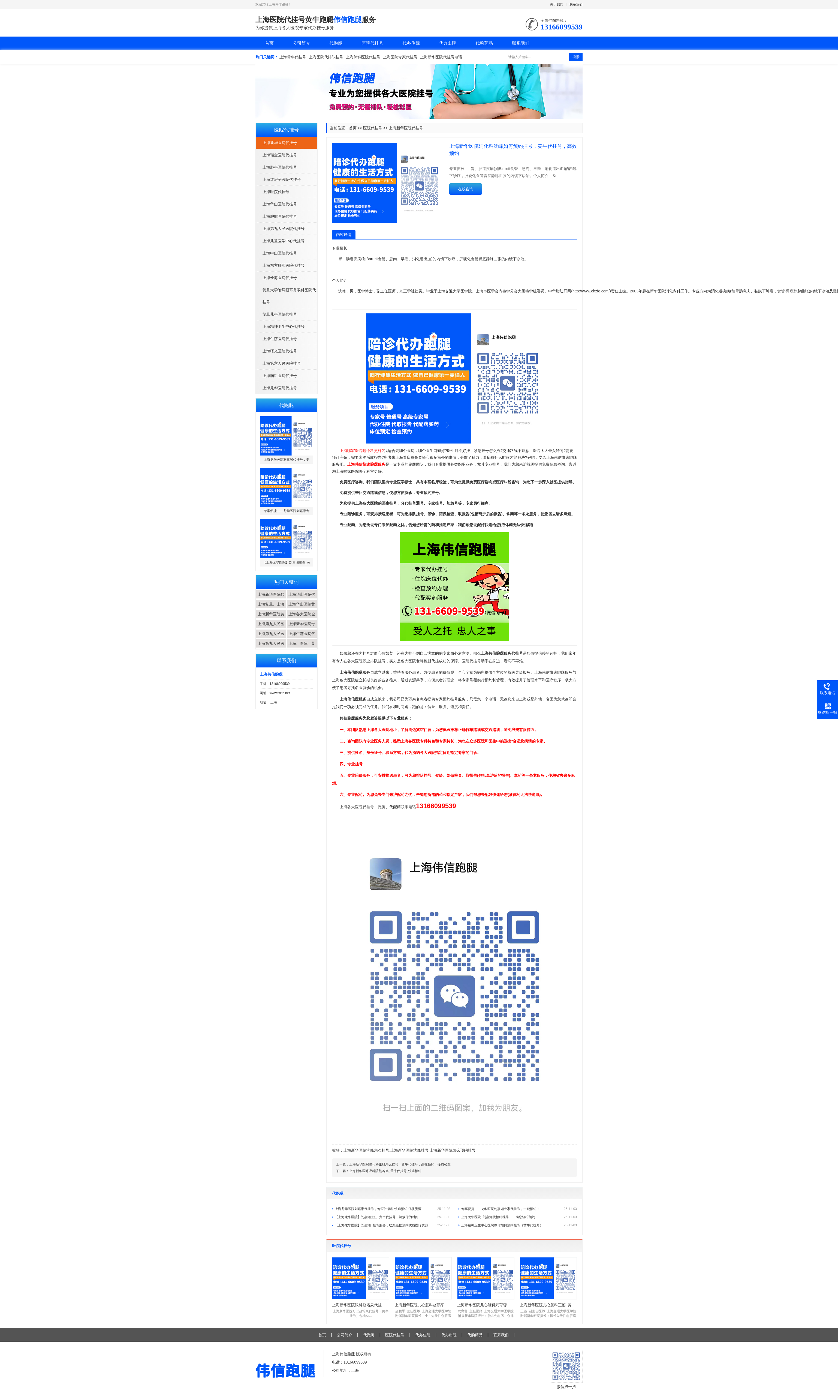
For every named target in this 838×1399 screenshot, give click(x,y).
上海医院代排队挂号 (326, 57)
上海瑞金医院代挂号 (280, 155)
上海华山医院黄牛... (301, 608)
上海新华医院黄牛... (271, 618)
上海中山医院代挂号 (280, 253)
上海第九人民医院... (271, 628)
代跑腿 (335, 43)
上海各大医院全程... (301, 618)
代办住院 (411, 43)
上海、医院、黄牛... (301, 647)
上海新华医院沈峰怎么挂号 (366, 1150)
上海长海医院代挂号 (280, 277)
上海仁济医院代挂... (301, 637)
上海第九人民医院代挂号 (284, 228)
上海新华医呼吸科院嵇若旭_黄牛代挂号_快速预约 (385, 1171)
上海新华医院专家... (301, 628)
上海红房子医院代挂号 (282, 179)
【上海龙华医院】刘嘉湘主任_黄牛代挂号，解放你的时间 (392, 1217)
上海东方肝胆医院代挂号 (284, 265)
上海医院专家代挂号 (400, 57)
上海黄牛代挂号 (292, 57)
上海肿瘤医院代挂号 (280, 216)
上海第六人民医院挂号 (282, 363)
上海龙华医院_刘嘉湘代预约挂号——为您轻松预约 (519, 1217)
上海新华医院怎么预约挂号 (452, 1150)
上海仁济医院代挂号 (280, 339)
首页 (269, 43)
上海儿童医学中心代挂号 (284, 241)
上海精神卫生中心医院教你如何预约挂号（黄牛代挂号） (519, 1225)
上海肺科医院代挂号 (363, 57)
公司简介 (301, 43)
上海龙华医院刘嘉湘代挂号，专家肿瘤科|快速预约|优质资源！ (392, 1209)
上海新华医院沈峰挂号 (409, 1150)
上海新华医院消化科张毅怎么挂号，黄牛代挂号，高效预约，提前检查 (400, 1164)
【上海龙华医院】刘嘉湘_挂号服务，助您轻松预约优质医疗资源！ (392, 1225)
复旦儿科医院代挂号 (280, 314)
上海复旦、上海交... (271, 608)
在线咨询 (465, 189)
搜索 (576, 57)
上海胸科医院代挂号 (280, 375)
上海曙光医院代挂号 (280, 351)
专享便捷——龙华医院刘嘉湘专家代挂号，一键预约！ (519, 1209)
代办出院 (447, 43)
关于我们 (556, 4)
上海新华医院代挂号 (280, 142)
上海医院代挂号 (276, 192)
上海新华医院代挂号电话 (441, 57)
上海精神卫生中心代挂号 (284, 326)
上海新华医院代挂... (271, 598)
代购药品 (484, 43)
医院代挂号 (372, 43)
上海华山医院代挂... (301, 598)
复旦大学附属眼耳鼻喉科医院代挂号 (289, 296)
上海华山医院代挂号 (280, 204)
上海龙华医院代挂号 (280, 388)
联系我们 (576, 4)
